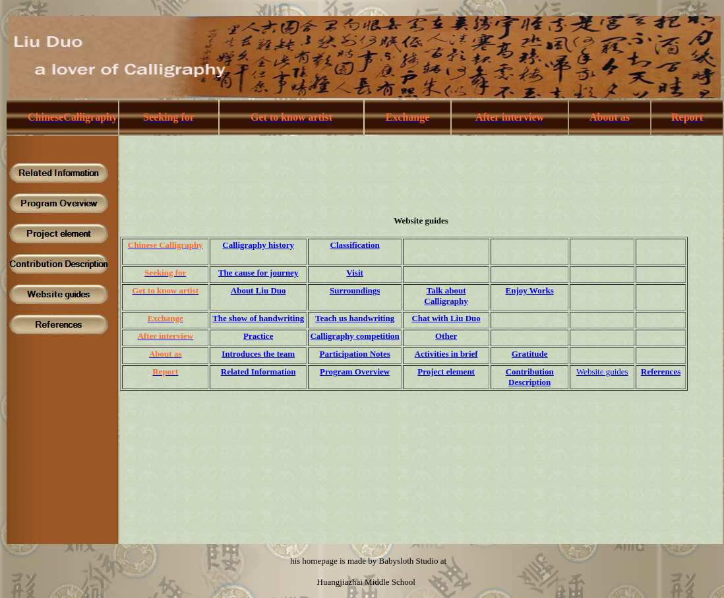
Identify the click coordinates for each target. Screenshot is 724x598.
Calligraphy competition (354, 336)
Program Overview (355, 371)
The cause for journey (258, 273)
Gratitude (530, 354)
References (660, 371)
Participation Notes (354, 354)
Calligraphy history (258, 245)
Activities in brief (446, 354)
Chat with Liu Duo (445, 318)
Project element (446, 371)
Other (446, 336)
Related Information (258, 371)
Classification (355, 245)
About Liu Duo (258, 290)
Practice (258, 336)
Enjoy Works (530, 290)
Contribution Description (530, 377)
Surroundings (355, 290)
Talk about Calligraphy (446, 295)
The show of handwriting (258, 318)
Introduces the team (258, 354)
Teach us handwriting (354, 318)
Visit (354, 273)
